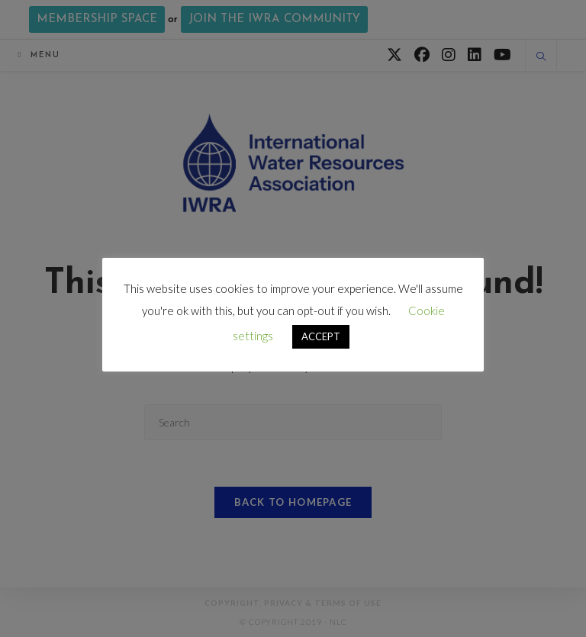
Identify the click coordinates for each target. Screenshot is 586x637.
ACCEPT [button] (320, 336)
